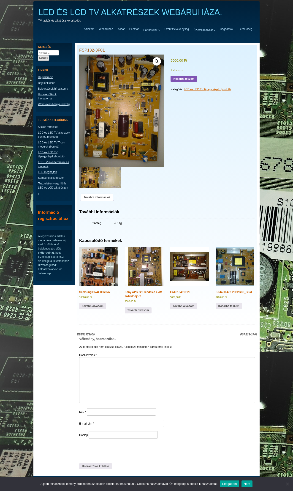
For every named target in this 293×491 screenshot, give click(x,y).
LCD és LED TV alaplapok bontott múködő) (54, 134)
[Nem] (287, 484)
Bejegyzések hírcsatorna (53, 88)
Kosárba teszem (183, 78)
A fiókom (89, 29)
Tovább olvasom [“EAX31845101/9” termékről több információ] (183, 306)
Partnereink (150, 29)
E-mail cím (86, 423)
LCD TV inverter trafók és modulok (53, 164)
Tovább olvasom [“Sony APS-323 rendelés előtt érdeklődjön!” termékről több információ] (138, 310)
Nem (247, 484)
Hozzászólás (88, 355)
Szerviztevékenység (177, 29)
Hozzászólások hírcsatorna (47, 96)
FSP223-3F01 (248, 334)
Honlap (83, 435)
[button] (157, 61)
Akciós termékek (48, 127)
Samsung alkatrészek (51, 177)
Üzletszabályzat (203, 29)
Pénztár (134, 29)
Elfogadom (229, 484)
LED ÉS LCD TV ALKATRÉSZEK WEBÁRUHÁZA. (130, 12)
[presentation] (110, 451)
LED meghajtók (47, 172)
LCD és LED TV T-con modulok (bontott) (51, 144)
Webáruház (106, 29)
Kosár (121, 29)
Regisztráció (45, 77)
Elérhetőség (245, 29)
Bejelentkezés (46, 83)
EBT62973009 (86, 334)
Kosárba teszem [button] (228, 306)
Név (82, 412)
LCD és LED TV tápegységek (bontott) (207, 89)
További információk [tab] (97, 197)
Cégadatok (226, 29)
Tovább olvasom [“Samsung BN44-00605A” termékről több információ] (92, 306)
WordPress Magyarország (54, 104)
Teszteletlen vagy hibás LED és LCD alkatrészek (53, 185)
